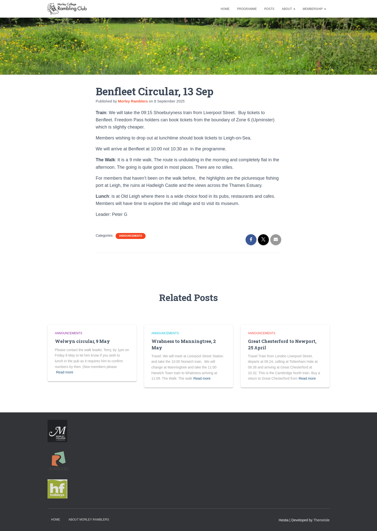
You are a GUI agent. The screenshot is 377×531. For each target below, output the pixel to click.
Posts (269, 9)
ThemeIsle (321, 520)
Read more (64, 372)
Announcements (130, 235)
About (288, 9)
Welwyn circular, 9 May (82, 341)
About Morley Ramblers (88, 519)
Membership (314, 9)
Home (225, 9)
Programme (247, 9)
